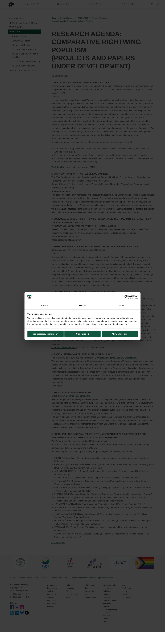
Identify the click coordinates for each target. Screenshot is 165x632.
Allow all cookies (119, 334)
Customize (82, 334)
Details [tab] (82, 305)
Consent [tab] (44, 305)
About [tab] (121, 305)
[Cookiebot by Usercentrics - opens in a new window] (126, 297)
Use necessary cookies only (45, 334)
